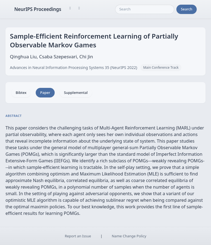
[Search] (144, 9)
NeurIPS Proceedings (37, 9)
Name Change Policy (129, 236)
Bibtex (21, 92)
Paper (45, 92)
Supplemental (76, 92)
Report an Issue (78, 236)
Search (186, 9)
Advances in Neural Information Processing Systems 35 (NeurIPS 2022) (73, 67)
